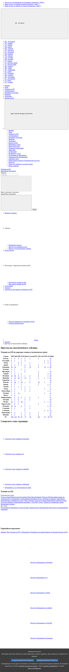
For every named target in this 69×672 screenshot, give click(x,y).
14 (15, 367)
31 (50, 397)
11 (50, 389)
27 (45, 417)
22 (50, 358)
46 (39, 417)
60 (50, 376)
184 (12, 417)
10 (39, 382)
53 (50, 402)
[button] (36, 229)
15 (50, 365)
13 (15, 378)
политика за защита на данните (28, 669)
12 (50, 380)
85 (19, 417)
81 (50, 378)
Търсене (3, 173)
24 (21, 382)
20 (15, 376)
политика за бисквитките (50, 669)
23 (12, 402)
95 (50, 367)
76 (50, 382)
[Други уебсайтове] (36, 114)
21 (50, 363)
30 (12, 367)
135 (15, 417)
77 (25, 417)
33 (50, 406)
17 (50, 360)
